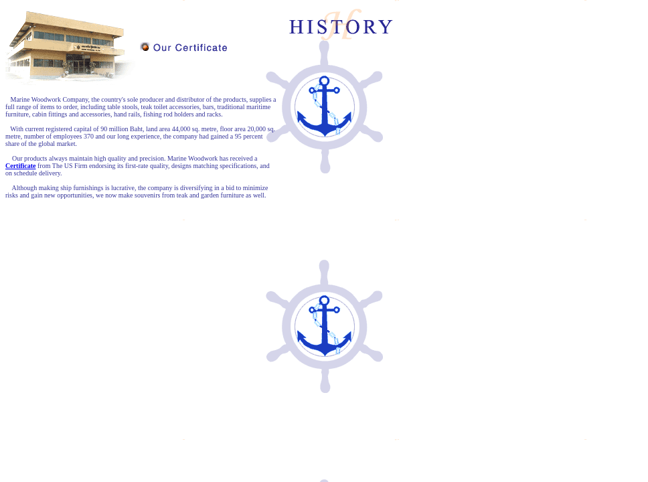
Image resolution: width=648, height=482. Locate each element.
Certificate (20, 165)
